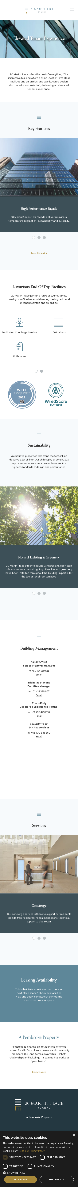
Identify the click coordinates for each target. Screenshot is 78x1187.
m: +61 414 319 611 (39, 670)
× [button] (73, 1135)
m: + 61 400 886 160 (39, 732)
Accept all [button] (21, 1179)
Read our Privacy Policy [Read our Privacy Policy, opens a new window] (32, 1151)
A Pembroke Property (39, 1117)
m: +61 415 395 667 (39, 691)
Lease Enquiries (39, 253)
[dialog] (39, 1159)
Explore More (39, 1072)
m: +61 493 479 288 (39, 712)
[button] (39, 1172)
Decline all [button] (56, 1179)
